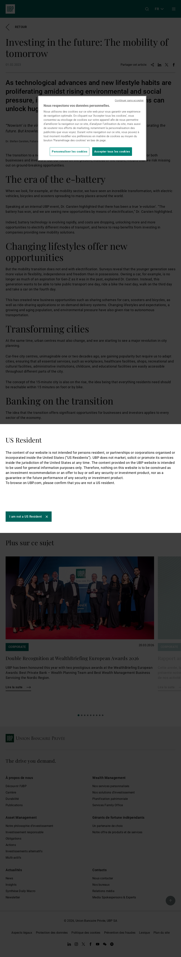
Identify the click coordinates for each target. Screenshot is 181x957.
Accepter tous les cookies (112, 151)
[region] (92, 128)
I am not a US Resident (25, 516)
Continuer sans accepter (129, 100)
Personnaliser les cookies (69, 151)
